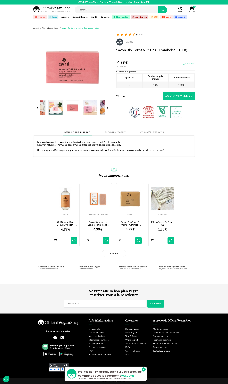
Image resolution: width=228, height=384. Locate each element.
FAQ (91, 351)
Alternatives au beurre (135, 343)
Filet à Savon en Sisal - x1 (162, 223)
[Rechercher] (116, 9)
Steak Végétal (131, 332)
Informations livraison (99, 340)
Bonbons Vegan (132, 329)
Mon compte (94, 329)
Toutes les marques (161, 351)
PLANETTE (162, 214)
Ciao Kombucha (132, 351)
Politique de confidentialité (165, 343)
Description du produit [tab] (77, 132)
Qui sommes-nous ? (162, 336)
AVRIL (124, 41)
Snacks (128, 354)
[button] (6, 379)
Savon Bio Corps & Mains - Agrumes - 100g (130, 223)
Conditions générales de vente (166, 332)
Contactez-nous (160, 347)
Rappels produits (96, 343)
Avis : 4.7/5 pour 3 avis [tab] (152, 132)
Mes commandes (96, 332)
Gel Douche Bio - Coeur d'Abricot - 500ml (66, 223)
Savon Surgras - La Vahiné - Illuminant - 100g (98, 223)
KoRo (127, 347)
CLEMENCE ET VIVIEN (98, 214)
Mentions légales (160, 329)
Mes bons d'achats (97, 336)
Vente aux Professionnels (100, 354)
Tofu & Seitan (131, 336)
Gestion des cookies (97, 347)
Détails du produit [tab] (115, 132)
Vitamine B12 (131, 340)
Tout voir (114, 253)
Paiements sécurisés (162, 340)
